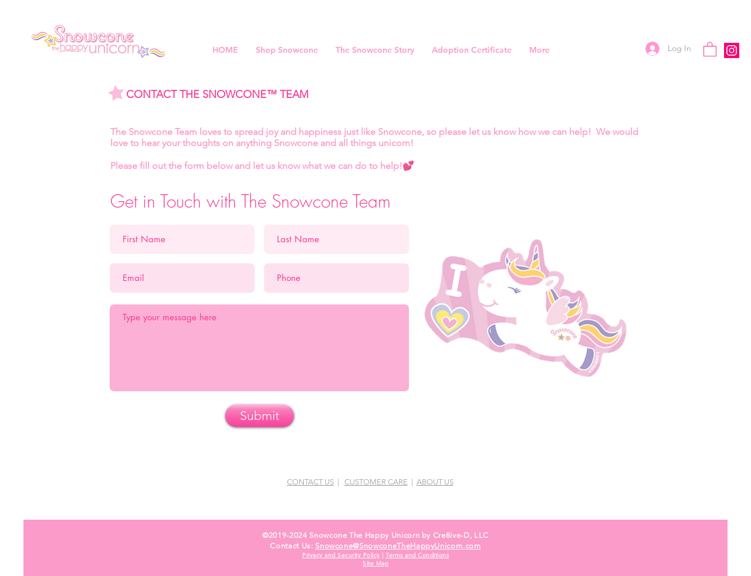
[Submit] (259, 416)
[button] (709, 48)
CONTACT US (310, 481)
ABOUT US (435, 481)
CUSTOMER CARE (376, 481)
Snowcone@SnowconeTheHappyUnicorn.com (398, 545)
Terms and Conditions (417, 555)
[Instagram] (731, 50)
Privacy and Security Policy (341, 555)
